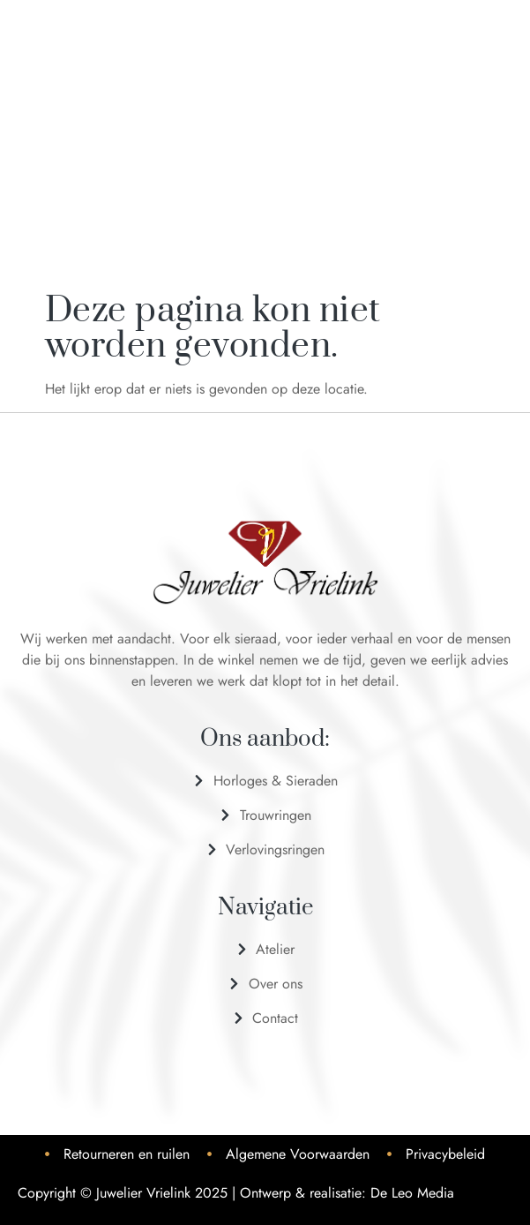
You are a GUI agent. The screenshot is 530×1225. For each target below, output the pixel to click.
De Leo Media (412, 1193)
